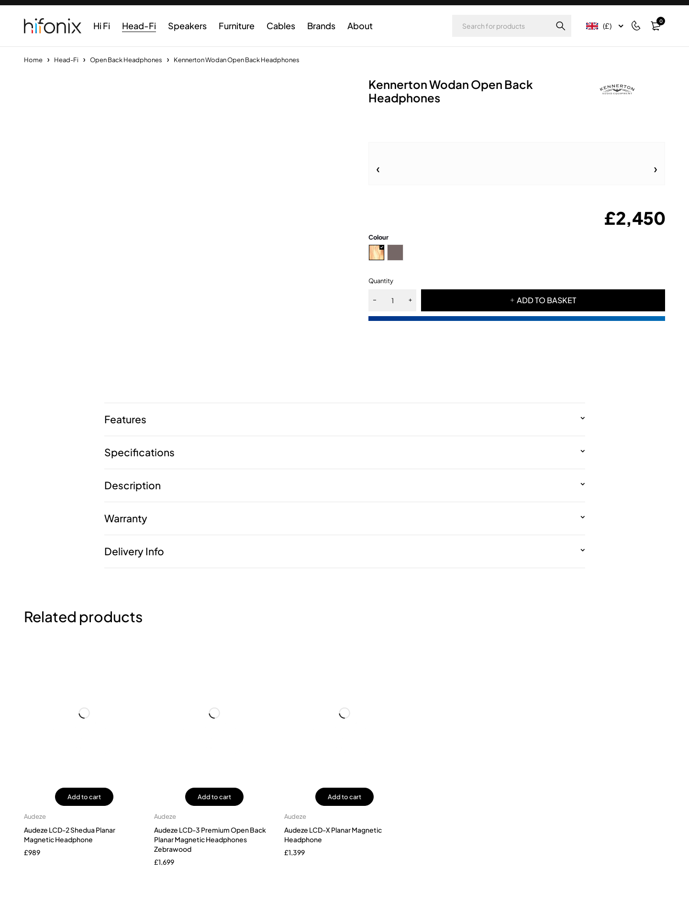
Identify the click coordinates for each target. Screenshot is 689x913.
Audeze (35, 816)
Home (33, 60)
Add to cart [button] (84, 797)
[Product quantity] (392, 300)
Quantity (380, 281)
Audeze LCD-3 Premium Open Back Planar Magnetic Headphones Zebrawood (210, 839)
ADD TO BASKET (546, 300)
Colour (378, 237)
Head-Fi (66, 60)
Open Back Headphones (126, 60)
